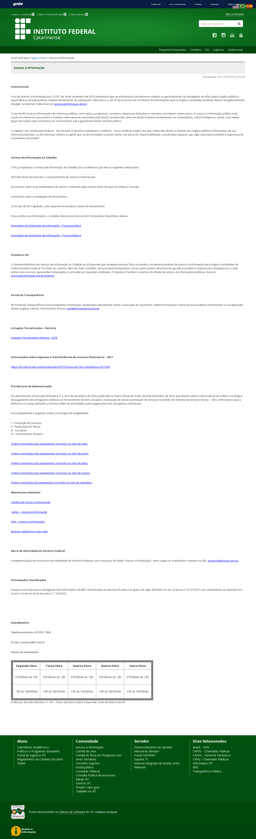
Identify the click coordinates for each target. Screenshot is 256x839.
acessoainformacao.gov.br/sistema (32, 275)
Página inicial (38, 58)
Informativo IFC (203, 763)
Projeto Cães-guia (87, 787)
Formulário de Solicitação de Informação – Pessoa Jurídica (46, 225)
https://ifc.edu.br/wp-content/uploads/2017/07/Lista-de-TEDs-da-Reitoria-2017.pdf (60, 367)
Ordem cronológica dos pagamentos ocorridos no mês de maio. (49, 444)
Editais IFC (82, 779)
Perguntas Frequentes (172, 49)
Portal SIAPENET (145, 755)
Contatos (195, 49)
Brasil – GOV (201, 747)
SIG (207, 49)
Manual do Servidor (146, 751)
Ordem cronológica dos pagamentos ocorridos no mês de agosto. (50, 473)
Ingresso (218, 49)
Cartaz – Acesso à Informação (29, 512)
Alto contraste (235, 14)
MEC (196, 767)
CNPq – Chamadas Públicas (211, 759)
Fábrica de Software (72, 812)
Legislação (214, 4)
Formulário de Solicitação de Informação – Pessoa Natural (46, 235)
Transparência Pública (207, 771)
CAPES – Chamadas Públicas (211, 751)
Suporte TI (141, 759)
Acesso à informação (177, 4)
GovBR (18, 4)
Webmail (139, 767)
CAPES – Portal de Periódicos (212, 755)
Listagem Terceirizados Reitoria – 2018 (34, 337)
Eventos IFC (83, 783)
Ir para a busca (78, 14)
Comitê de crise (86, 751)
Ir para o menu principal (51, 14)
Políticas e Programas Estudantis (38, 751)
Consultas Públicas (88, 771)
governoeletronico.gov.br (223, 560)
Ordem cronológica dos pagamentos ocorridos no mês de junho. (50, 453)
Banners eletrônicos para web (29, 531)
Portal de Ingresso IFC (31, 755)
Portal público (85, 767)
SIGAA (21, 763)
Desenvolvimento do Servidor (153, 747)
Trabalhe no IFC (86, 791)
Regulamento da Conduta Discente (40, 759)
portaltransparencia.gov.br (83, 308)
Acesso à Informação (90, 747)
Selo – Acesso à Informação (28, 521)
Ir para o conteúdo (22, 14)
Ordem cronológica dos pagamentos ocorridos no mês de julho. (49, 463)
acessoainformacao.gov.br (70, 104)
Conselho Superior (88, 763)
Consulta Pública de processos (95, 775)
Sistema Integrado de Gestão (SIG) (156, 763)
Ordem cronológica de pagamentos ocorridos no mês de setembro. (51, 482)
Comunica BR (155, 4)
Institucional (235, 49)
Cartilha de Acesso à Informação (30, 502)
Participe (198, 4)
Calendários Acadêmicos (33, 747)
